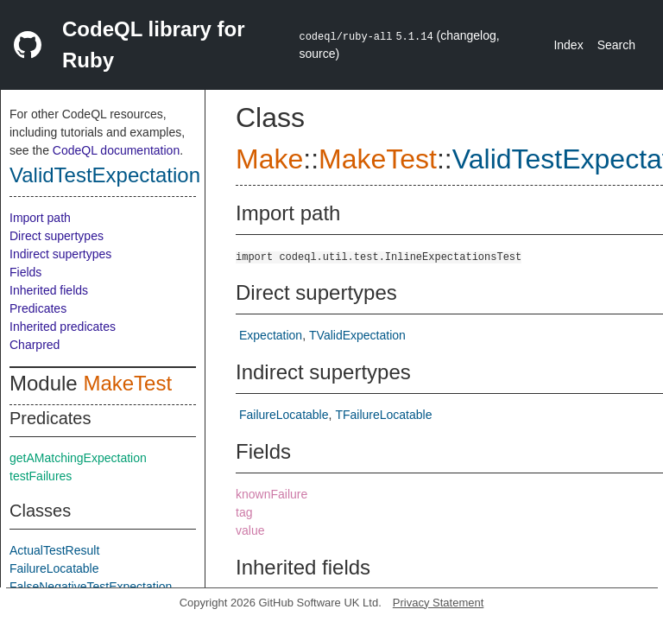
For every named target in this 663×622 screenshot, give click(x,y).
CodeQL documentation (116, 150)
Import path (40, 218)
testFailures (40, 476)
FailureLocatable (54, 568)
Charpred (34, 345)
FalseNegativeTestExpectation (90, 586)
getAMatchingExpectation (78, 458)
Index (568, 45)
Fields (25, 272)
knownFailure (271, 494)
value (250, 530)
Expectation (270, 335)
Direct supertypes (56, 236)
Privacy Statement (438, 602)
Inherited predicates (62, 326)
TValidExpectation (357, 335)
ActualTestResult (54, 550)
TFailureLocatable (383, 415)
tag (244, 512)
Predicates (37, 308)
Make (269, 159)
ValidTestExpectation (104, 175)
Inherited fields (48, 290)
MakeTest (127, 383)
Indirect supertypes (60, 254)
